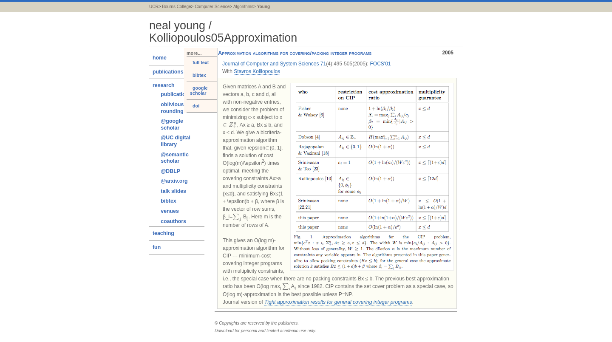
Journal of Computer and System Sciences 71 (274, 64)
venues (170, 211)
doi (194, 105)
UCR (154, 6)
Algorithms (243, 6)
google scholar (198, 90)
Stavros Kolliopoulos (257, 71)
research (163, 85)
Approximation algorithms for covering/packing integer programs (335, 53)
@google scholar (172, 124)
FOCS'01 (380, 64)
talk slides (173, 191)
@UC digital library (175, 141)
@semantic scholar (174, 158)
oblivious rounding (172, 108)
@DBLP (170, 171)
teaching (163, 233)
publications (168, 72)
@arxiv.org (174, 181)
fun (157, 247)
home (160, 58)
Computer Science (212, 6)
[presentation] (251, 117)
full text (199, 62)
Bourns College (176, 6)
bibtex (168, 201)
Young (263, 6)
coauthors (173, 221)
